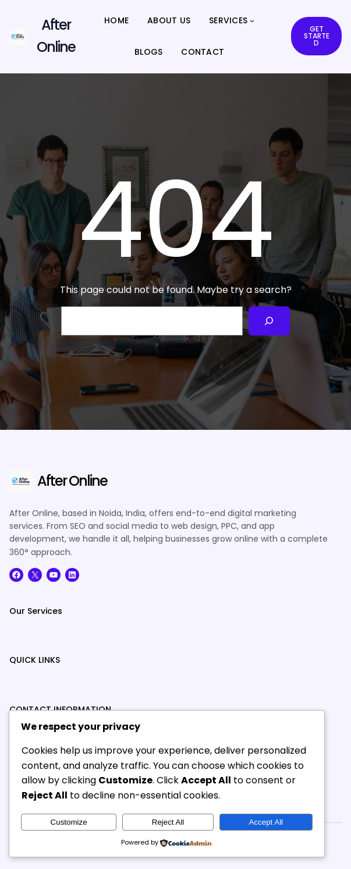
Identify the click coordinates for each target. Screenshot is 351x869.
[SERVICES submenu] (252, 20)
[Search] (269, 320)
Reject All (168, 822)
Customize (69, 822)
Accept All (266, 822)
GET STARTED (316, 36)
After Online (72, 480)
